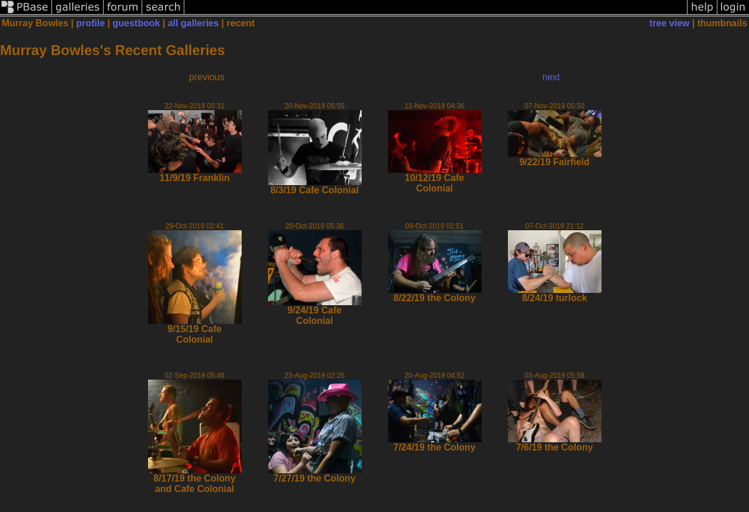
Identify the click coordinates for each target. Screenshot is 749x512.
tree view (669, 23)
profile (90, 23)
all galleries (193, 23)
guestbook (136, 23)
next (551, 77)
